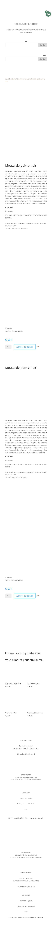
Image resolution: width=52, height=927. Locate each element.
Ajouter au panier (24, 346)
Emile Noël (9, 207)
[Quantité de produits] (8, 347)
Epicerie (13, 79)
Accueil (7, 79)
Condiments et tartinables (25, 79)
